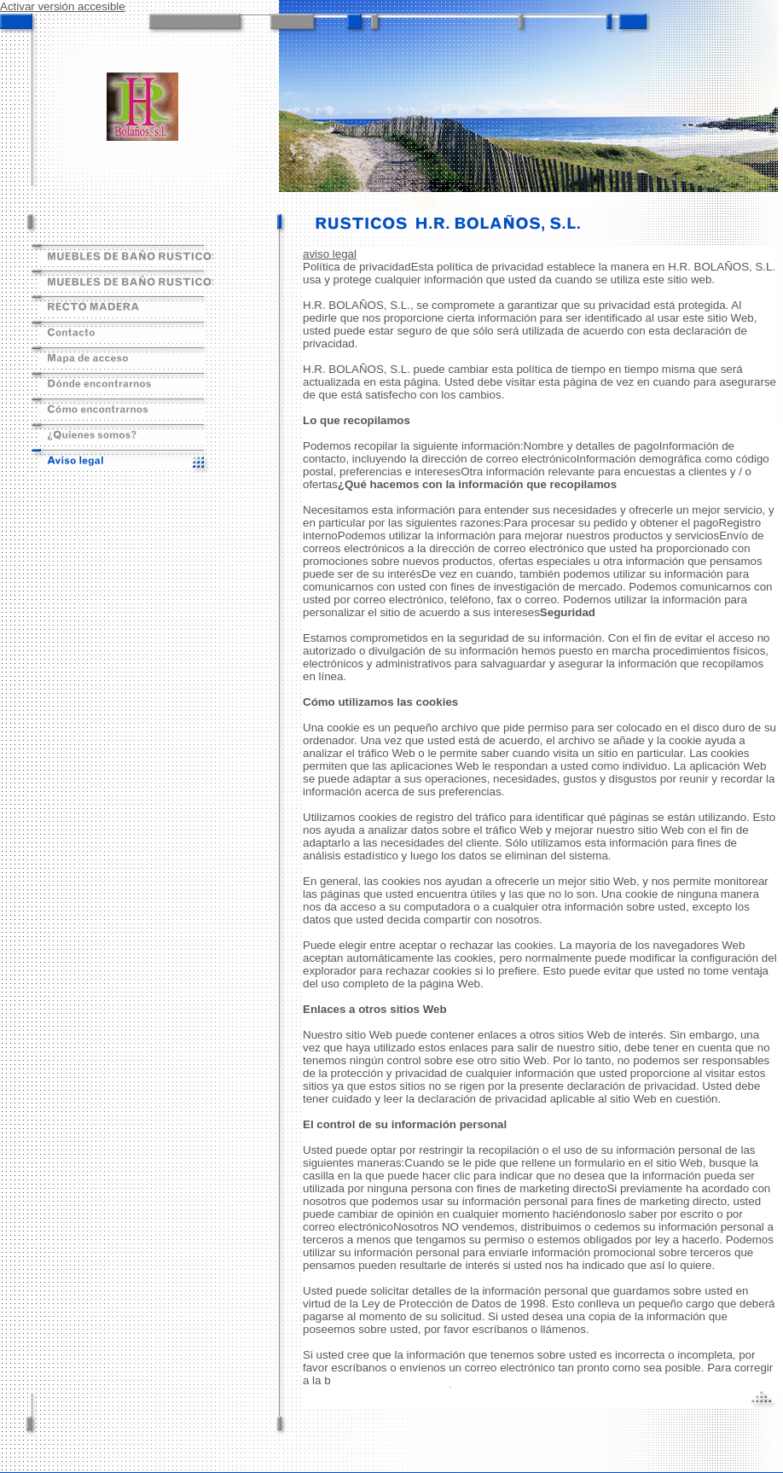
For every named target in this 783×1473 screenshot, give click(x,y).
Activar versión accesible (62, 6)
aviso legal (330, 253)
